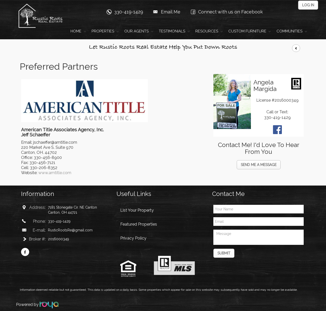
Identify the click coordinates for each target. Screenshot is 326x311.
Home (76, 31)
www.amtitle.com (54, 172)
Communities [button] (289, 31)
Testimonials (172, 31)
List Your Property (137, 210)
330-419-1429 (128, 11)
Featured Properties (138, 224)
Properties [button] (103, 31)
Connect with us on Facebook (230, 11)
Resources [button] (206, 31)
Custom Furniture (247, 31)
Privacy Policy (133, 238)
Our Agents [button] (136, 31)
